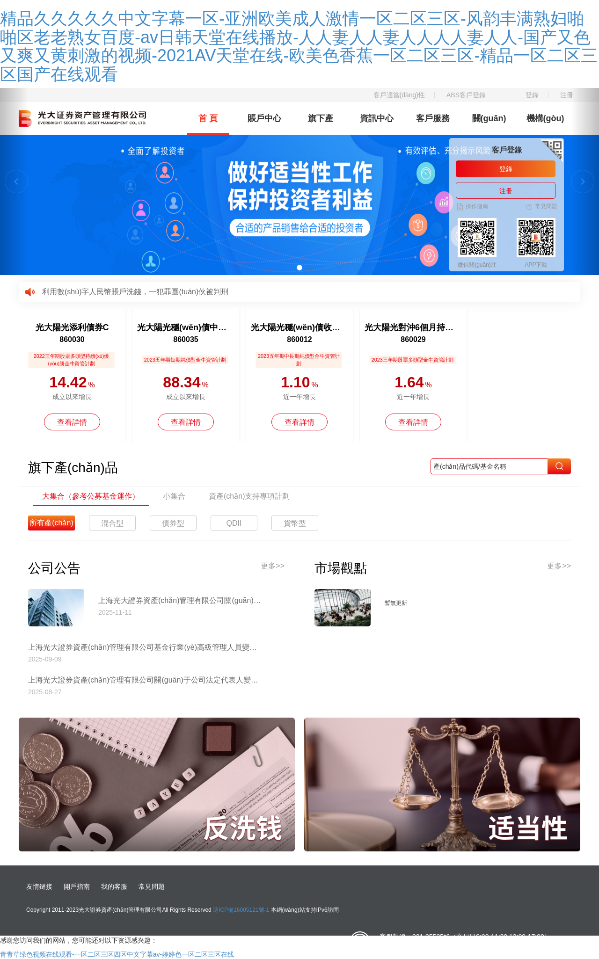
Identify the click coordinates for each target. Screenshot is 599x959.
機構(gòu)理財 (545, 124)
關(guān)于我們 (489, 124)
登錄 (532, 95)
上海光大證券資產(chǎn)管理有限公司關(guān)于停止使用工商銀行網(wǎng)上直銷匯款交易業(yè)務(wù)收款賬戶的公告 (180, 600)
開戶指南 (77, 886)
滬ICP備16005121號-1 (241, 910)
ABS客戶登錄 (466, 95)
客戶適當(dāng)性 (399, 95)
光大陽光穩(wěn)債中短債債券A (185, 327)
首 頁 (208, 118)
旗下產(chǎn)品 (320, 124)
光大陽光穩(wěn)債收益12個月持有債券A (299, 327)
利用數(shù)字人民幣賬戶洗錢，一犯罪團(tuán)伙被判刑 (135, 292)
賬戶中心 (264, 118)
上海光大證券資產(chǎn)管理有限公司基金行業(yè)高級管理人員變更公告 (145, 647)
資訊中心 (377, 118)
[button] (14, 181)
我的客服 (114, 886)
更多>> (273, 566)
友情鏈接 (39, 886)
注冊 (566, 95)
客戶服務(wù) (433, 124)
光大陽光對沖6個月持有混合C (413, 327)
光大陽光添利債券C (72, 327)
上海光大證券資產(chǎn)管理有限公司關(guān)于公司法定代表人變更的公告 (145, 680)
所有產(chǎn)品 (51, 524)
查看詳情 (72, 422)
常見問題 (152, 886)
